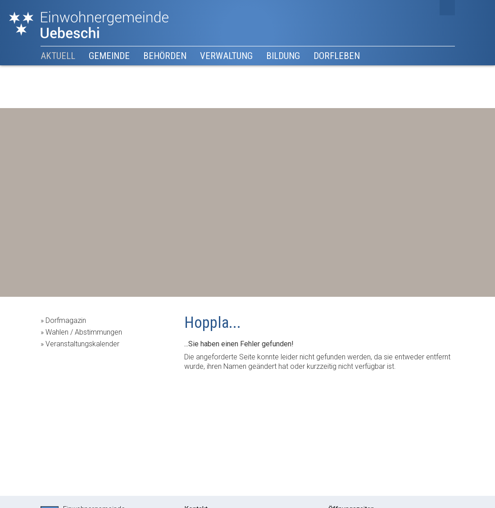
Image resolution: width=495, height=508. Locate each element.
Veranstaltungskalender (82, 344)
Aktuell (58, 55)
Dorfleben (336, 55)
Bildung (283, 55)
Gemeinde (109, 55)
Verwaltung (226, 55)
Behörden (164, 55)
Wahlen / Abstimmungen (83, 332)
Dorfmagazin (65, 320)
